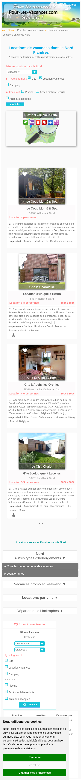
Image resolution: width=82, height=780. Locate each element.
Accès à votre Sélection (30, 624)
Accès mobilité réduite (51, 92)
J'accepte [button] (34, 757)
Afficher (30, 705)
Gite (32, 78)
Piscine (27, 92)
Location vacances (51, 78)
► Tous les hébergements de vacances (28, 566)
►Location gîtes (14, 573)
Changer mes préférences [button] (35, 772)
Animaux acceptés (18, 98)
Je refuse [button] (34, 765)
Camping (13, 85)
